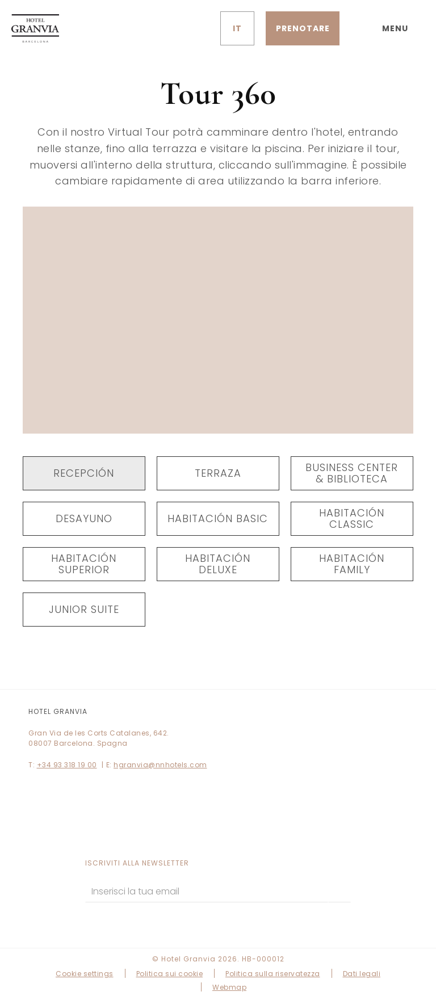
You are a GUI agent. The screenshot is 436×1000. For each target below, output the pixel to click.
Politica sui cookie (169, 973)
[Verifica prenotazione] (302, 28)
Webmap (229, 987)
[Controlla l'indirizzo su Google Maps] (192, 28)
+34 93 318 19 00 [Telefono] (67, 765)
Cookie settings (85, 973)
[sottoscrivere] (339, 891)
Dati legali (362, 973)
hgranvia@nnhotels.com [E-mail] (160, 765)
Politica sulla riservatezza (272, 973)
